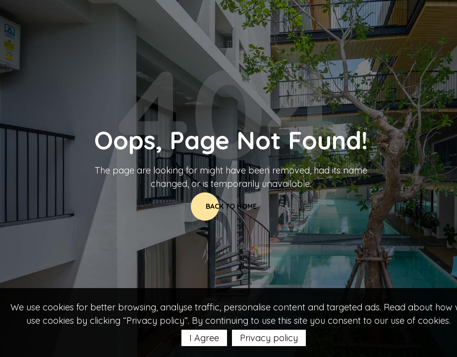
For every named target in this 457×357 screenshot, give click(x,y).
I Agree (204, 338)
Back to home (231, 206)
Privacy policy (269, 338)
